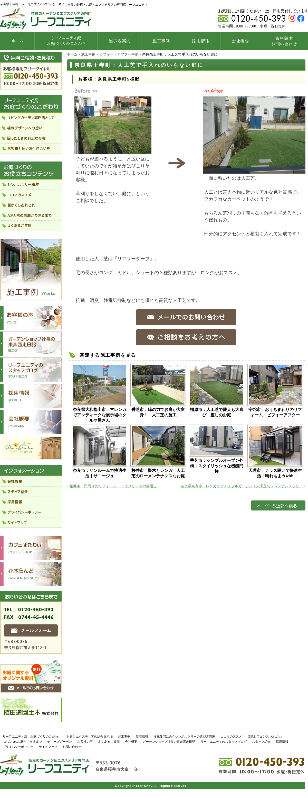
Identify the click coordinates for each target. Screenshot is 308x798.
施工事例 (88, 54)
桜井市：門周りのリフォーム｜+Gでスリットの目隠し (113, 486)
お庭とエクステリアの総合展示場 (89, 736)
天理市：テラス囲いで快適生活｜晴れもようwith (275, 473)
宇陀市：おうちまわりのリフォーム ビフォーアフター (275, 412)
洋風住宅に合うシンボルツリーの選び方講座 (184, 736)
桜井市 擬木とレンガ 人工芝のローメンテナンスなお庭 (158, 473)
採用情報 (282, 741)
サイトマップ (48, 747)
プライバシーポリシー (18, 747)
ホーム (72, 54)
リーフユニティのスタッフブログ (223, 741)
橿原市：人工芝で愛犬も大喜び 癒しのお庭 (216, 412)
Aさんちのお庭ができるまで (22, 741)
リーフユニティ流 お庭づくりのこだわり (32, 736)
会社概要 (131, 741)
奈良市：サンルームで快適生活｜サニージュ (99, 473)
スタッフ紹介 (261, 741)
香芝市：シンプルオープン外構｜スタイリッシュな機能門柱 (216, 465)
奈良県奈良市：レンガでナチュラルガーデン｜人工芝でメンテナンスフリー (242, 486)
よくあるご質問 (109, 741)
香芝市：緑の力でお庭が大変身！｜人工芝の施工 (158, 412)
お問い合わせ (72, 747)
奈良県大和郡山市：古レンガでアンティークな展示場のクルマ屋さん (99, 415)
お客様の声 (85, 741)
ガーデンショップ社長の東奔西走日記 (169, 741)
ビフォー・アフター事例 (119, 54)
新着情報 (142, 736)
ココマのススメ (231, 736)
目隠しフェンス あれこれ (264, 736)
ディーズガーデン (59, 741)
